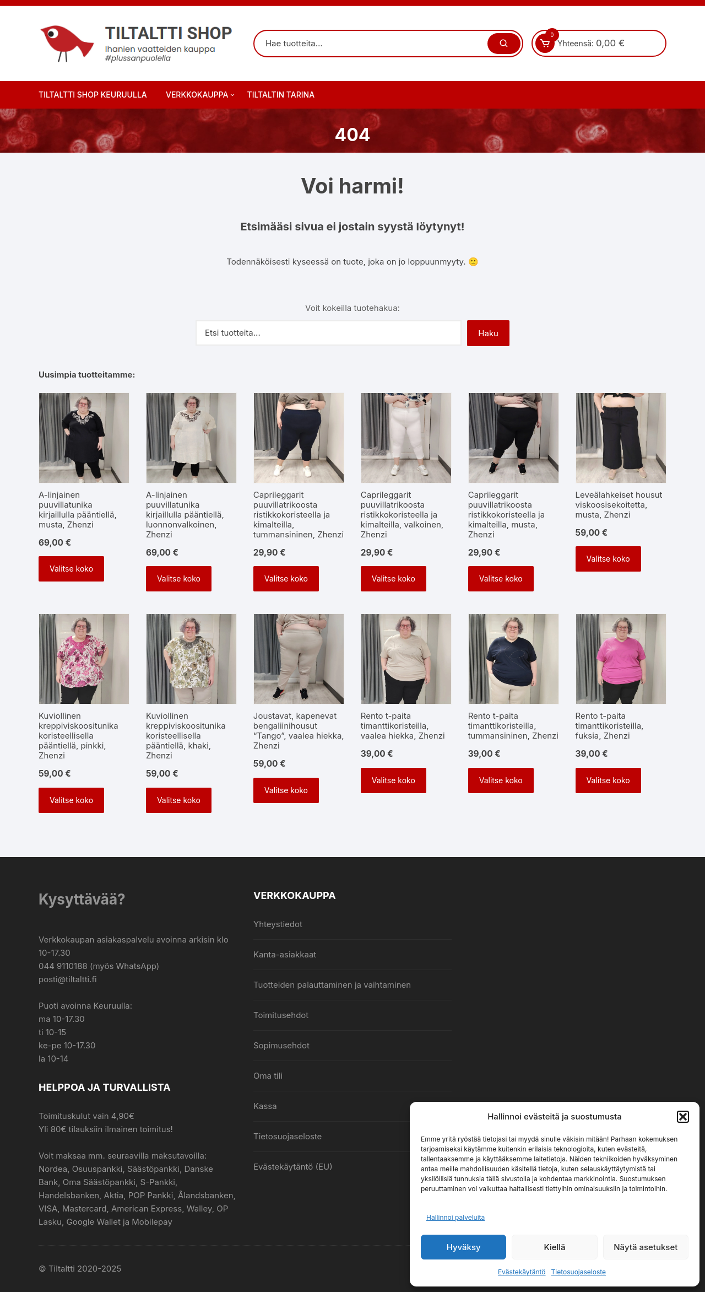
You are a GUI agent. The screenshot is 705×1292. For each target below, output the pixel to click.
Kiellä (554, 1247)
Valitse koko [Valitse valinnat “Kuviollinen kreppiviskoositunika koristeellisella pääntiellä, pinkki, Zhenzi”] (71, 800)
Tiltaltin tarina (281, 94)
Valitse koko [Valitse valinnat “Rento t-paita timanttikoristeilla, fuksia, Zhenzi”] (608, 780)
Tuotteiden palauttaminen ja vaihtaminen (332, 984)
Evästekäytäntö (522, 1272)
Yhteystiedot (277, 924)
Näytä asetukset (645, 1247)
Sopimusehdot (281, 1045)
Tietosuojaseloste (578, 1272)
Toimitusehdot (280, 1015)
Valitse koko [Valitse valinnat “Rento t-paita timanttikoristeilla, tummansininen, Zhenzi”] (501, 780)
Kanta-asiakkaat (284, 954)
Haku (488, 333)
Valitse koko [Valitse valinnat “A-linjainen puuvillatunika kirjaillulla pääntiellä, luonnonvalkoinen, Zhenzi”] (178, 578)
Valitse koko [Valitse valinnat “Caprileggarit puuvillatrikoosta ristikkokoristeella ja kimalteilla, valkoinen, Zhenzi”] (393, 578)
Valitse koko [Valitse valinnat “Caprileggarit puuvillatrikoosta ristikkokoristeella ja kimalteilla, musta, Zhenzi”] (501, 578)
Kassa (265, 1106)
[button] (682, 1116)
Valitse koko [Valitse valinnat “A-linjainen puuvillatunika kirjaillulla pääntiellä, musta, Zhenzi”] (71, 568)
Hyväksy (464, 1247)
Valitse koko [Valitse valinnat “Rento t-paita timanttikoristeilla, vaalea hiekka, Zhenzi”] (393, 780)
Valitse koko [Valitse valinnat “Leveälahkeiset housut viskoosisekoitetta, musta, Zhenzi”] (608, 558)
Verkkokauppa (201, 95)
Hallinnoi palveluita (455, 1217)
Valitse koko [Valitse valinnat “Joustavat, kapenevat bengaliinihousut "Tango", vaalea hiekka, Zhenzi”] (286, 790)
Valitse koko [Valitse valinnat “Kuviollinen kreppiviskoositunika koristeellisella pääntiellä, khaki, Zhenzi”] (178, 800)
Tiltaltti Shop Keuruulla (93, 94)
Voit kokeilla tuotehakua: (352, 308)
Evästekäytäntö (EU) (293, 1166)
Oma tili (268, 1075)
